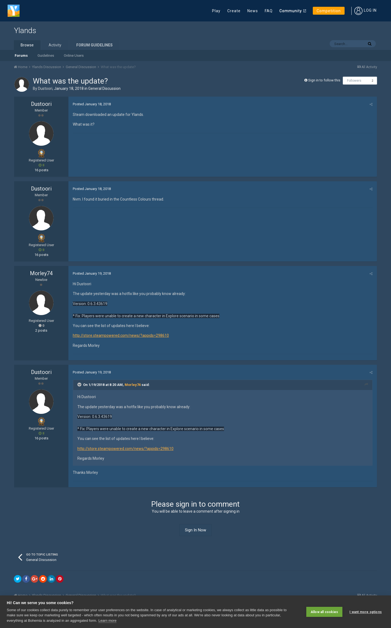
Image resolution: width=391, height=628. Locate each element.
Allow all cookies (324, 612)
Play (216, 11)
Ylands (25, 30)
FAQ (269, 11)
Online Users (74, 55)
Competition (329, 11)
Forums (21, 55)
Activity (55, 45)
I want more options (365, 612)
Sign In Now (195, 530)
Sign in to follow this (324, 80)
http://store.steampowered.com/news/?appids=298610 (120, 335)
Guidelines (45, 55)
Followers (354, 81)
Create (234, 11)
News (252, 11)
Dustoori (45, 88)
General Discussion (104, 88)
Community (290, 11)
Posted (91, 104)
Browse (27, 45)
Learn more (107, 621)
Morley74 (41, 273)
